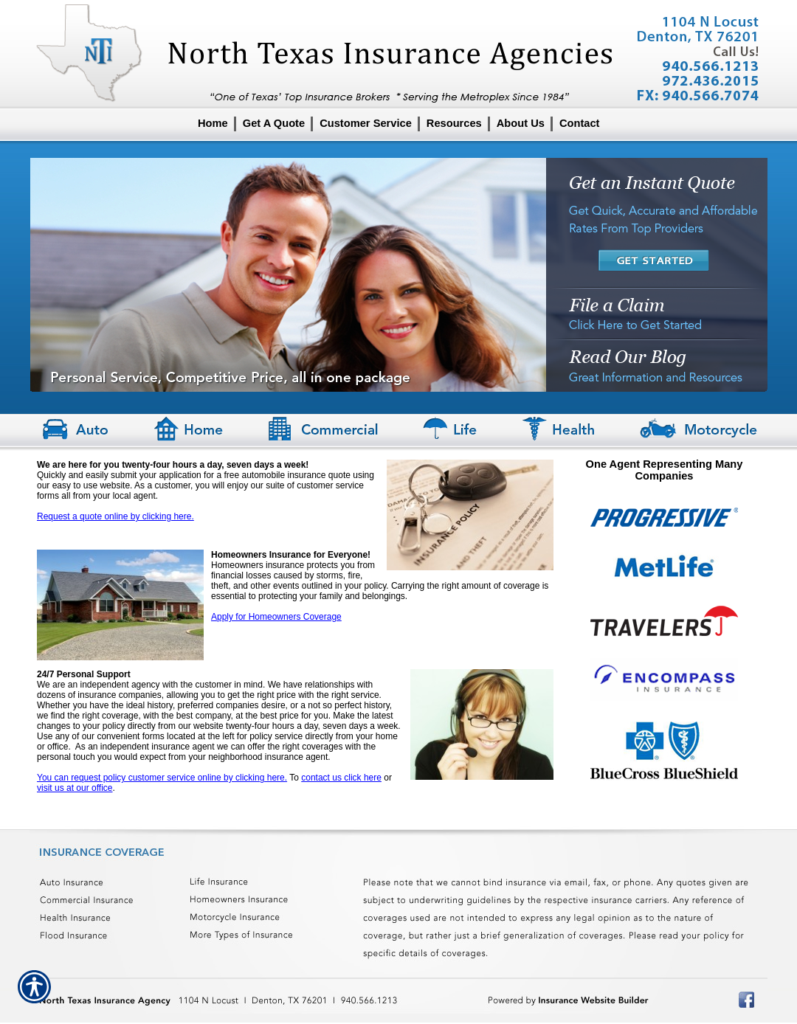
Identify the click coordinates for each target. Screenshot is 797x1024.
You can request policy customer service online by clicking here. (162, 777)
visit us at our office (75, 788)
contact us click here (341, 777)
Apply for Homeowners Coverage (276, 617)
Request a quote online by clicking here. (115, 516)
